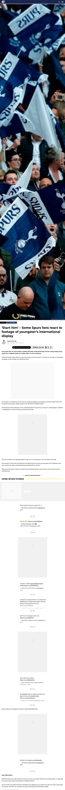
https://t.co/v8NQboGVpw (27, 680)
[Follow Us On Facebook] (46, 347)
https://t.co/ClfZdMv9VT (27, 618)
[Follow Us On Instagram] (51, 347)
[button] (59, 2)
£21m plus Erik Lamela (24, 357)
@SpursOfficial (35, 583)
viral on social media (42, 463)
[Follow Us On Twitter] (48, 347)
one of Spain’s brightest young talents (35, 402)
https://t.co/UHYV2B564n (35, 521)
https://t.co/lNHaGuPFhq (31, 585)
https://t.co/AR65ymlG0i (35, 760)
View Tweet (32, 516)
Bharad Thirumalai (11, 341)
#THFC (22, 585)
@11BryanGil (23, 694)
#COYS (41, 583)
